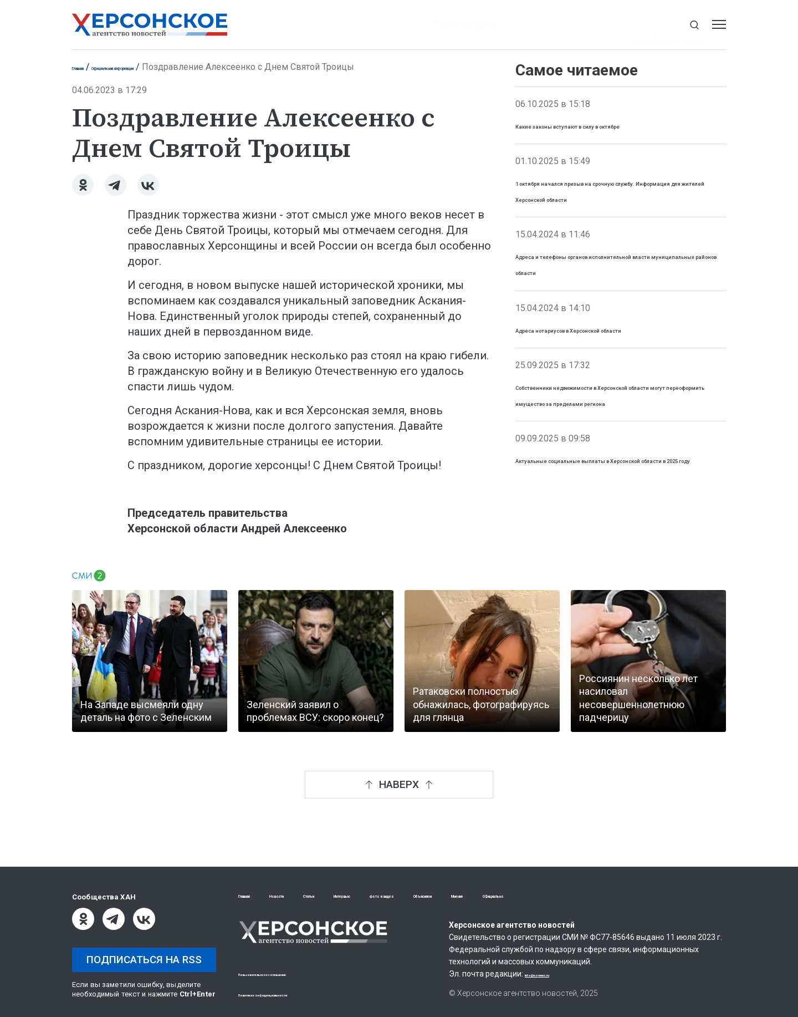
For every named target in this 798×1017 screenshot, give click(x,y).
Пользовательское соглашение (297, 973)
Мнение (614, 897)
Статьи (359, 897)
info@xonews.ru (554, 975)
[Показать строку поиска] (694, 24)
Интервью (414, 897)
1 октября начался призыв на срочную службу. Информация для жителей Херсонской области (615, 213)
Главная (89, 67)
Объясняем (555, 897)
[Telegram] (115, 185)
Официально (675, 897)
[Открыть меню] (719, 24)
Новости (307, 897)
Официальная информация (171, 67)
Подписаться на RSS (144, 959)
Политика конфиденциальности (297, 994)
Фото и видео (483, 897)
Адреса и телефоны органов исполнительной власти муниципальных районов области (612, 303)
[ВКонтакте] (148, 185)
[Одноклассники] (83, 185)
